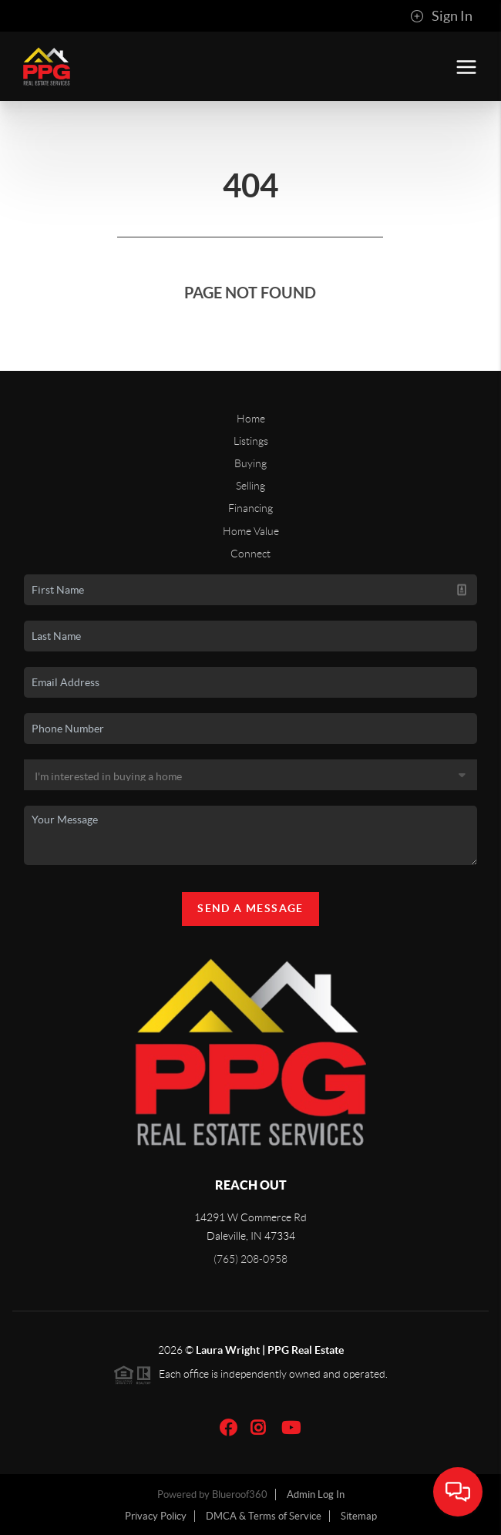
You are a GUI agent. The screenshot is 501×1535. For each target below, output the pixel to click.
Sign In (441, 16)
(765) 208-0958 (250, 1259)
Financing (250, 508)
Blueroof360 (239, 1494)
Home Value (251, 531)
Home (251, 418)
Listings (251, 441)
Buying (250, 463)
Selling (250, 486)
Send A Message (250, 908)
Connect (250, 553)
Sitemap (359, 1516)
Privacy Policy (156, 1516)
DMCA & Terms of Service (263, 1516)
